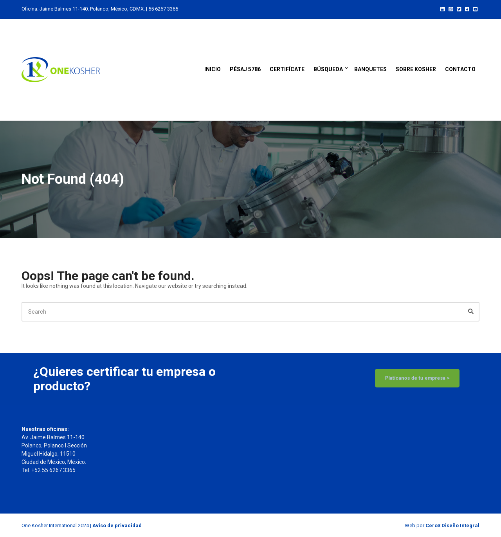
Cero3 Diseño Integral (452, 525)
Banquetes (370, 69)
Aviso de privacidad (117, 525)
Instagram (450, 8)
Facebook (467, 8)
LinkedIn (442, 8)
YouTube (475, 8)
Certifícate (287, 69)
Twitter (458, 8)
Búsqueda (328, 69)
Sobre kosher (416, 69)
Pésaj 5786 (245, 69)
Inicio (212, 69)
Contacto (460, 69)
